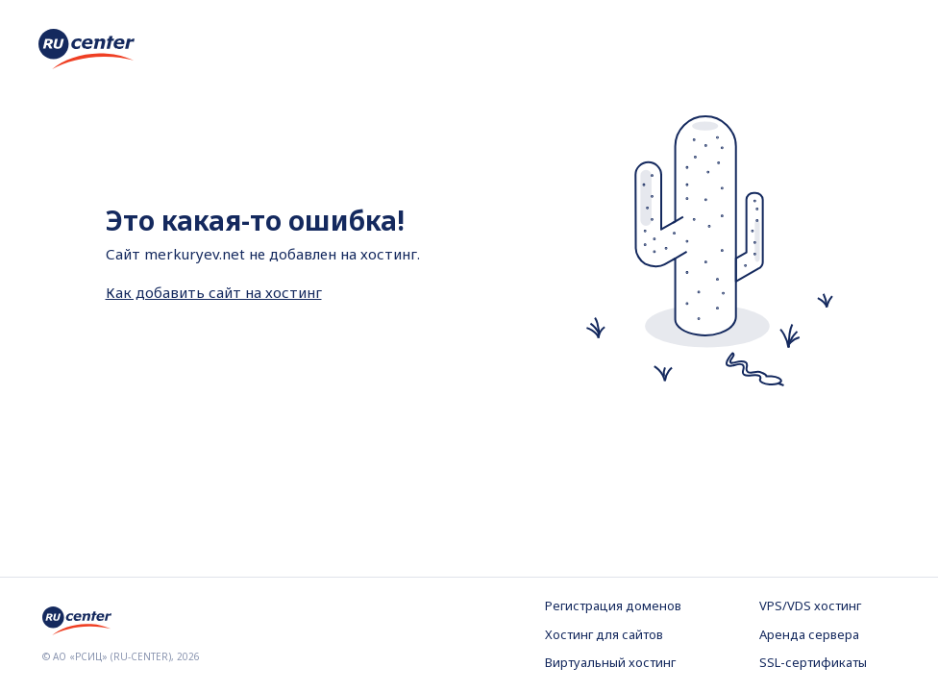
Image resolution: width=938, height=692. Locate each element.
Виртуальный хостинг (610, 662)
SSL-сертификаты (813, 662)
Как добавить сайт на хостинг (214, 292)
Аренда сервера (809, 634)
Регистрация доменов (613, 605)
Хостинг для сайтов (604, 634)
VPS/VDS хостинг (810, 605)
